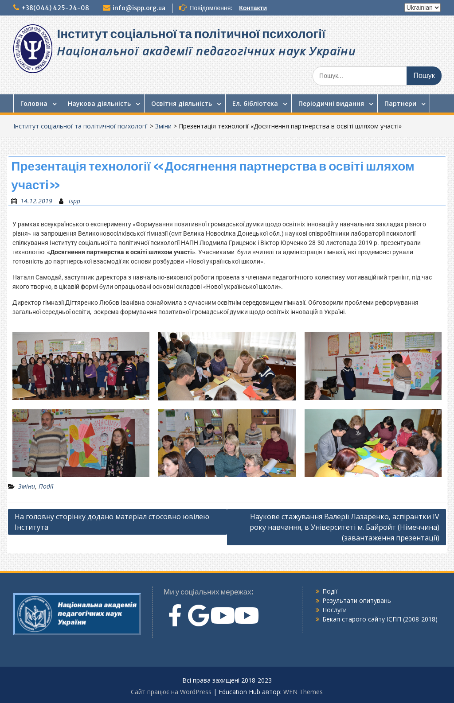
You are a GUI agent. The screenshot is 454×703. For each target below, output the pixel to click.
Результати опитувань (356, 600)
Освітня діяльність (181, 103)
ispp (74, 201)
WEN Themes (303, 691)
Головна (33, 103)
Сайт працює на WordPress (171, 691)
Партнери (400, 103)
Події (46, 486)
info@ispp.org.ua (139, 8)
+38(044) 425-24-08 (55, 8)
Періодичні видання (331, 103)
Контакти (253, 8)
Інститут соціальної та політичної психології (191, 34)
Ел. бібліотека (255, 103)
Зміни (163, 126)
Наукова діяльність (99, 103)
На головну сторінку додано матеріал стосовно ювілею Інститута (112, 522)
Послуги (334, 610)
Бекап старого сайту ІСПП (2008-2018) (380, 619)
